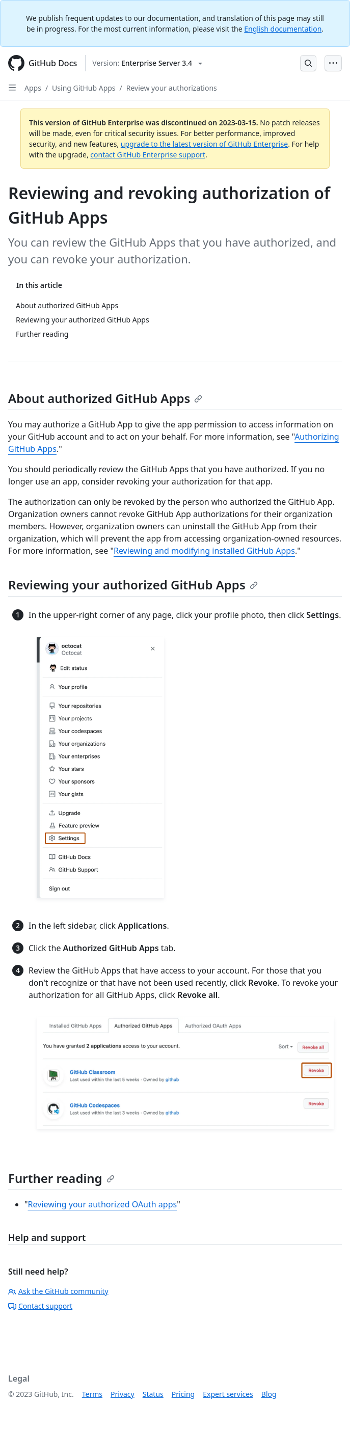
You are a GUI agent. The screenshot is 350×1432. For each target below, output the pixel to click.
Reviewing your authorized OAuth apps (102, 1204)
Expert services (228, 1394)
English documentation (282, 29)
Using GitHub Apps (83, 88)
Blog (269, 1394)
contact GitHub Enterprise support (147, 154)
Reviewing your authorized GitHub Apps (133, 584)
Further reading (61, 1178)
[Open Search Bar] (308, 63)
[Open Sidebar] (12, 87)
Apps (32, 88)
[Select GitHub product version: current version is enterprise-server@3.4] (147, 63)
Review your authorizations (171, 88)
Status (153, 1394)
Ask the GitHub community (58, 1291)
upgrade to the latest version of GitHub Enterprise (204, 144)
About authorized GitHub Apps (105, 398)
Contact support (40, 1306)
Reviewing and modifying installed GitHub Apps (204, 550)
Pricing (183, 1394)
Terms (92, 1394)
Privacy (122, 1394)
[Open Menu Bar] (333, 63)
